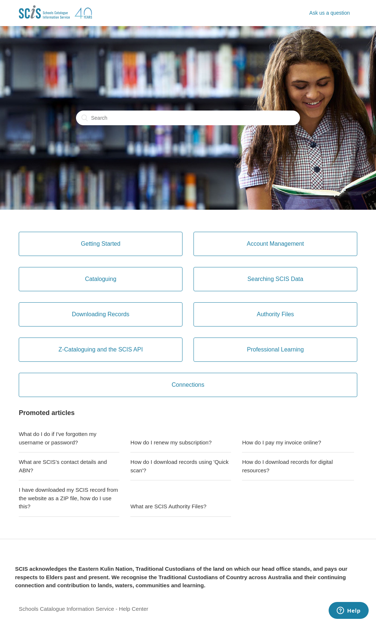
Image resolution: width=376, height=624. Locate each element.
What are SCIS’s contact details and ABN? (63, 466)
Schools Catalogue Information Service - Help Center (83, 609)
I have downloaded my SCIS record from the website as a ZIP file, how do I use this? (68, 498)
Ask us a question (329, 13)
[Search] (188, 118)
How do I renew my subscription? (171, 442)
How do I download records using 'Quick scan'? (179, 466)
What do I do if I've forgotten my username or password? (57, 438)
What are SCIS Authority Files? (168, 506)
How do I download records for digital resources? (287, 466)
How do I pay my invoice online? (281, 442)
